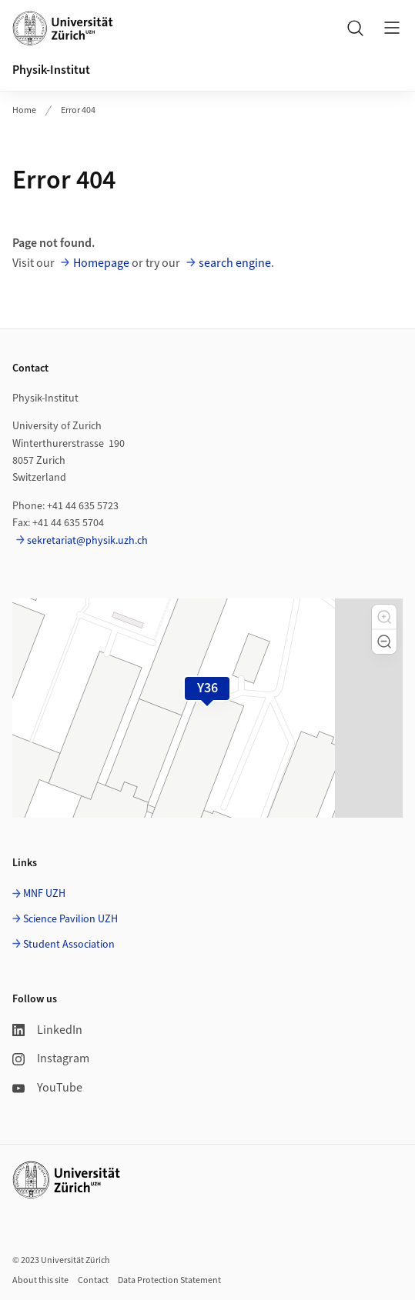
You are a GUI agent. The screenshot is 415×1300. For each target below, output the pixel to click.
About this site (40, 1280)
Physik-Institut (51, 70)
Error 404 (78, 110)
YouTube (47, 1087)
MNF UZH (44, 894)
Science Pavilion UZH (70, 919)
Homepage (101, 263)
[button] (384, 617)
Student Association (69, 944)
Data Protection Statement (169, 1280)
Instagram (50, 1058)
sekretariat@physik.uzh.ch (87, 540)
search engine (235, 263)
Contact (93, 1280)
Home (24, 110)
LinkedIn (47, 1030)
